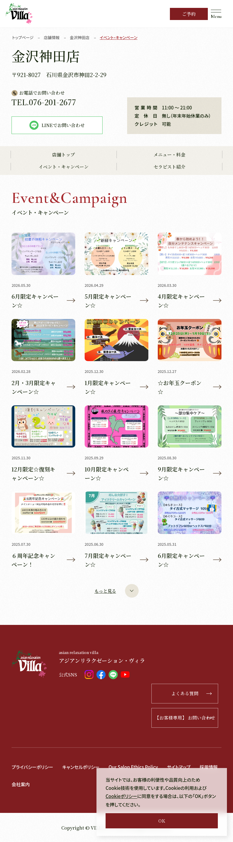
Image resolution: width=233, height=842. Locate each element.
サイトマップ (180, 767)
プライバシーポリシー (32, 767)
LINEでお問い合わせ (57, 125)
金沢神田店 (80, 37)
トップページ (23, 37)
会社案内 (21, 784)
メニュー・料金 (169, 155)
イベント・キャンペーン (64, 167)
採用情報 (210, 767)
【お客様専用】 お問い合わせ (186, 718)
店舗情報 (52, 37)
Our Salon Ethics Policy (134, 767)
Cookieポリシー (121, 796)
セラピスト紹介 (169, 167)
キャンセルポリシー (81, 767)
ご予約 (189, 14)
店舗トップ (63, 155)
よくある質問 (194, 693)
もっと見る (116, 591)
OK (161, 820)
